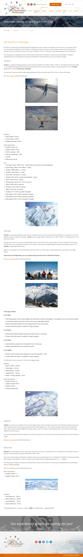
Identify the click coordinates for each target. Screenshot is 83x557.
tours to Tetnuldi (10, 259)
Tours (30, 11)
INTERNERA (76, 555)
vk (43, 542)
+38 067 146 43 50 (41, 4)
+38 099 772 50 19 (73, 543)
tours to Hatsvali (10, 440)
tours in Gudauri (10, 76)
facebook (40, 542)
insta (36, 542)
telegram (51, 542)
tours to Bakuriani (11, 468)
